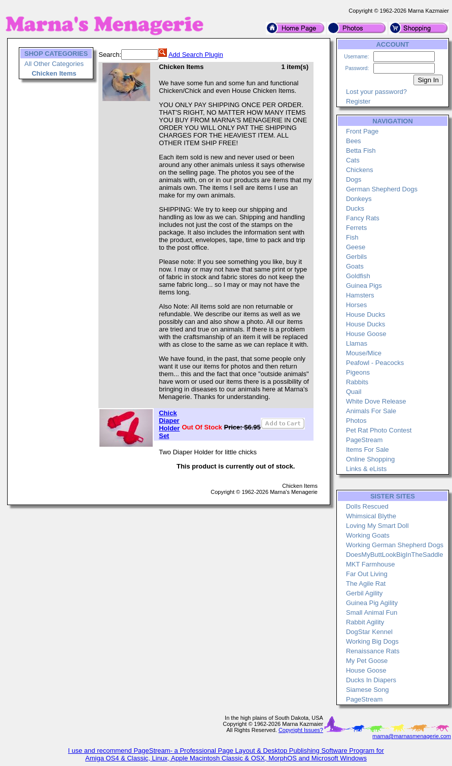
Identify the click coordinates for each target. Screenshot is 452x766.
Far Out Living (367, 574)
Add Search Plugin (195, 54)
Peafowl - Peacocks (375, 363)
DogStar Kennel (369, 632)
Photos (356, 420)
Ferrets (356, 227)
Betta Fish (361, 150)
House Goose (366, 334)
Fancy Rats (362, 218)
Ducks (355, 208)
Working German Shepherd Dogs (394, 545)
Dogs (353, 179)
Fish (352, 237)
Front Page (362, 131)
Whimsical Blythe (371, 516)
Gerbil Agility (364, 593)
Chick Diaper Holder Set (169, 424)
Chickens (359, 170)
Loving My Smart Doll (377, 525)
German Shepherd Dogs (382, 189)
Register (358, 101)
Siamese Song (367, 689)
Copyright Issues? (301, 730)
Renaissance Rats (373, 651)
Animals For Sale (371, 411)
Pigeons (358, 372)
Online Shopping (370, 459)
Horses (356, 305)
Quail (353, 391)
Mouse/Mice (363, 353)
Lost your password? (376, 91)
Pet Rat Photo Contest (378, 430)
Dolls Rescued (367, 506)
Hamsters (360, 295)
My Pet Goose (367, 660)
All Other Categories (54, 64)
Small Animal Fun (371, 612)
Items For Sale (367, 449)
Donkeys (359, 199)
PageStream (364, 440)
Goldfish (358, 276)
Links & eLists (366, 469)
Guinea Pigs (364, 285)
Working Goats (368, 535)
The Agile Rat (366, 583)
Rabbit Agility (365, 622)
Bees (353, 141)
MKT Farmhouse (370, 564)
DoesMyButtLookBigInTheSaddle (394, 554)
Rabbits (357, 382)
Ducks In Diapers (371, 680)
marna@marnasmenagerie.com (411, 736)
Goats (355, 266)
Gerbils (356, 256)
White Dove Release (376, 401)
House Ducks (365, 314)
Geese (355, 247)
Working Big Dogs (372, 641)
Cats (353, 160)
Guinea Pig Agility (372, 603)
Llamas (356, 343)
